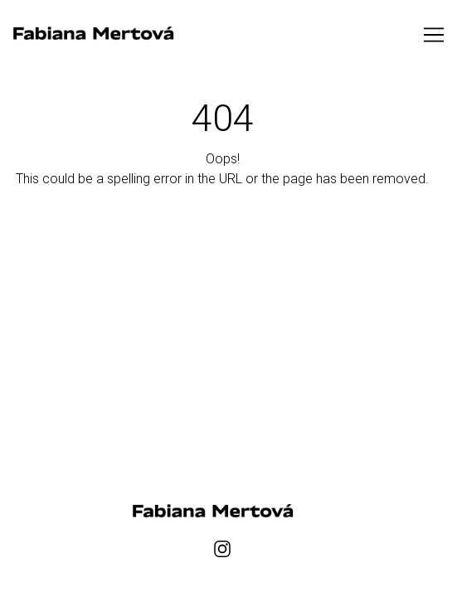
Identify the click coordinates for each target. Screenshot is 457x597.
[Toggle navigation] (434, 35)
